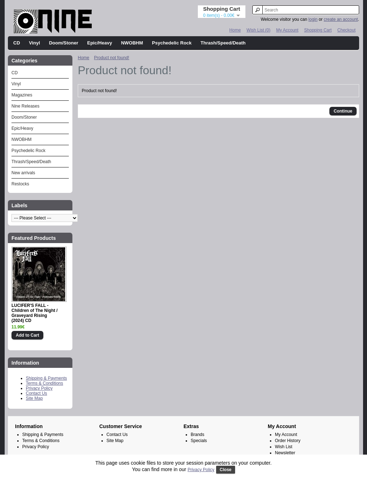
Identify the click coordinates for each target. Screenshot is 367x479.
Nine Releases (25, 106)
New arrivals (23, 172)
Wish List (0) (259, 30)
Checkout (346, 30)
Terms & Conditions (44, 383)
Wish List (283, 446)
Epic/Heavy (99, 43)
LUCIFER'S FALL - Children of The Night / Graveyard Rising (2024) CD (34, 313)
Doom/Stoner (63, 43)
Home (235, 30)
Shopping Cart (318, 30)
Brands (197, 434)
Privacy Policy (39, 388)
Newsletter (285, 452)
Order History (287, 440)
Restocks (20, 183)
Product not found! (111, 57)
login (313, 19)
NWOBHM (132, 43)
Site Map (34, 398)
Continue (343, 111)
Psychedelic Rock (172, 43)
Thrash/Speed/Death (223, 43)
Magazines (21, 95)
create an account (341, 19)
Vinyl (34, 43)
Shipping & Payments (46, 378)
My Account (287, 30)
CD (16, 43)
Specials (199, 440)
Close (226, 469)
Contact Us (36, 393)
